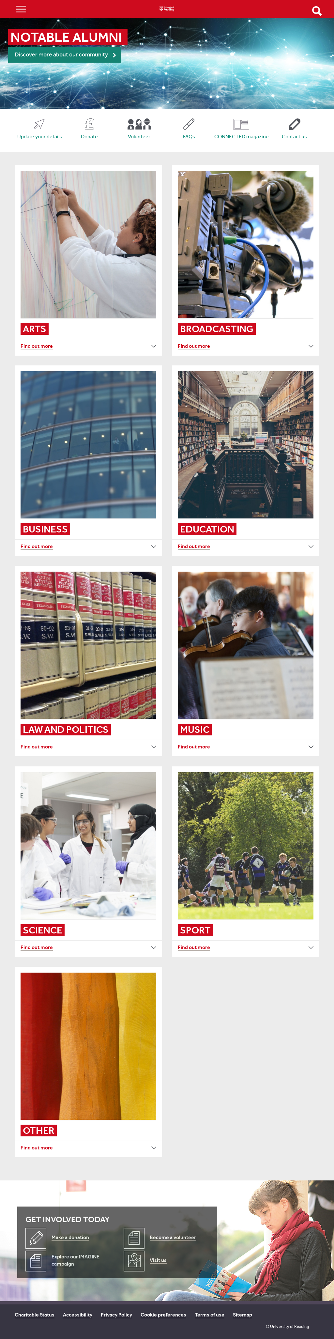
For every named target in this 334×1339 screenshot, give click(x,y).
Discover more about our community (61, 54)
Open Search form (317, 11)
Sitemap (242, 1315)
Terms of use (209, 1315)
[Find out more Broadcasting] (245, 346)
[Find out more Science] (88, 947)
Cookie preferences (163, 1315)
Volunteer (139, 136)
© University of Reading (287, 1326)
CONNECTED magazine (241, 136)
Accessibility (77, 1315)
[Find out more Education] (245, 546)
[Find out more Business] (88, 546)
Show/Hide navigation (21, 9)
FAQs (189, 136)
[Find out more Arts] (88, 346)
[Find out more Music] (245, 746)
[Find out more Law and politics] (88, 746)
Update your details (39, 136)
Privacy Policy (116, 1315)
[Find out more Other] (88, 1147)
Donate (89, 136)
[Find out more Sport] (245, 947)
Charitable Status (34, 1315)
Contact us (294, 136)
